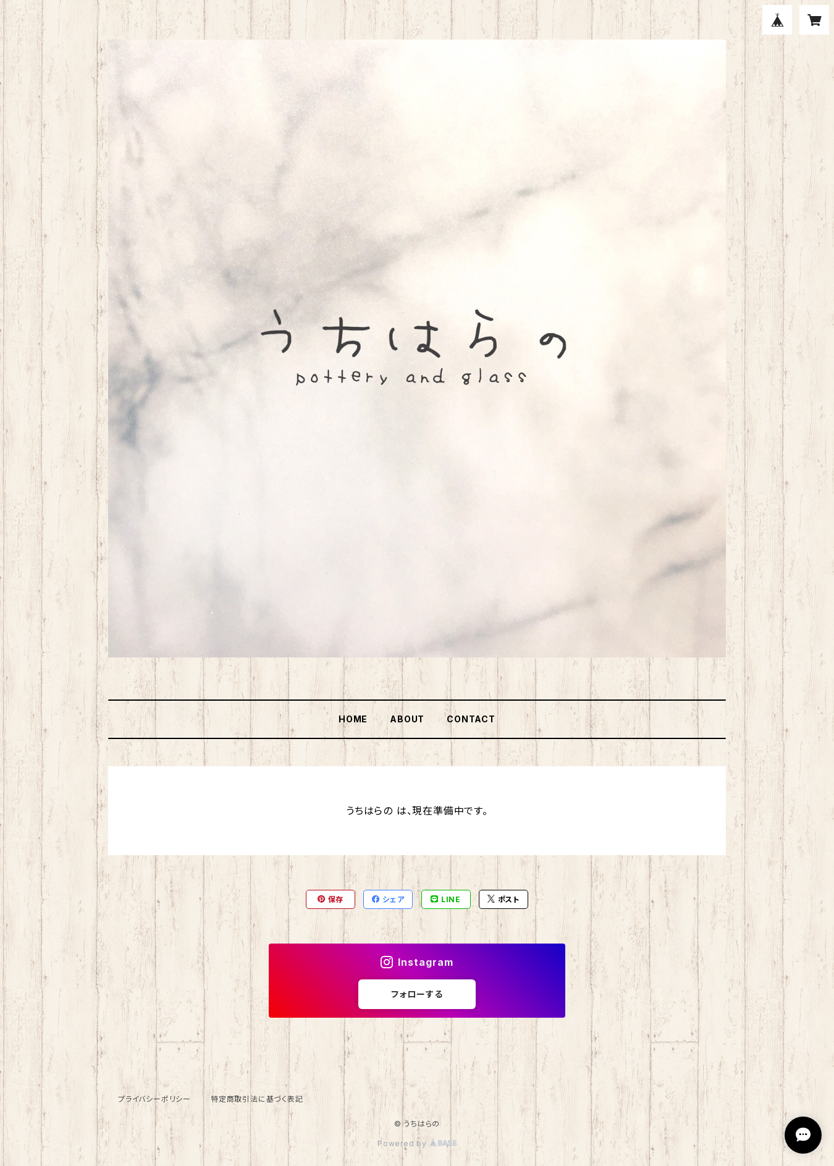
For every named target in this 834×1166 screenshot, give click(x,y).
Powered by (417, 1143)
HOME (353, 719)
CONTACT (471, 719)
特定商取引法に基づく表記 (257, 1099)
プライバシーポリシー (154, 1099)
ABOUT (407, 719)
